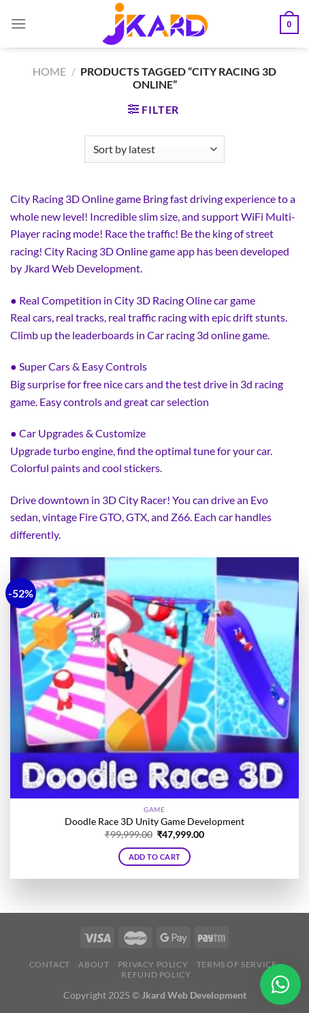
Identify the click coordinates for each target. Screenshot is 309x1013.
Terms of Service (237, 964)
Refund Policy (156, 974)
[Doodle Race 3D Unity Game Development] (154, 677)
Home (49, 71)
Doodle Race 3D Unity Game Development (154, 821)
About (93, 964)
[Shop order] (154, 149)
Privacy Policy (153, 964)
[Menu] (18, 23)
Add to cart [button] (155, 856)
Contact (49, 964)
